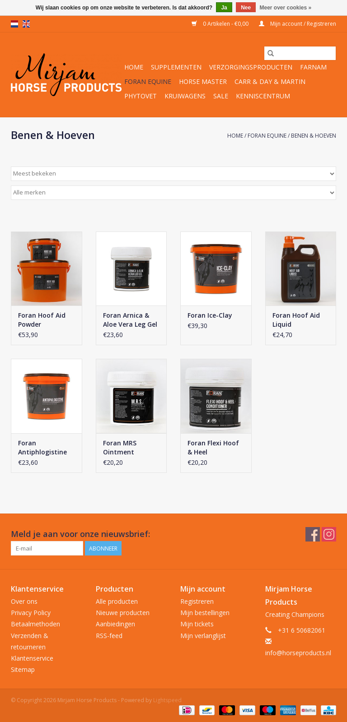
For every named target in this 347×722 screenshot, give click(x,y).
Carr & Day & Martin (269, 81)
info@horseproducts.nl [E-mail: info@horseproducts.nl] (298, 652)
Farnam (313, 67)
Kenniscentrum (263, 96)
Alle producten (117, 601)
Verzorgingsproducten (250, 67)
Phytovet (140, 96)
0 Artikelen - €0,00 (221, 24)
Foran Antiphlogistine (42, 447)
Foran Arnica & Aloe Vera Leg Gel (130, 320)
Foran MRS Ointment (119, 447)
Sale (220, 96)
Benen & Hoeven (313, 135)
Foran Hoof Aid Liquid (296, 320)
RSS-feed (109, 635)
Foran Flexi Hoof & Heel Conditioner (213, 448)
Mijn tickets (197, 624)
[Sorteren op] (173, 174)
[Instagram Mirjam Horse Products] (329, 534)
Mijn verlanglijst (203, 635)
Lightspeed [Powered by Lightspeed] (167, 700)
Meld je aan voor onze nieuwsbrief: (80, 534)
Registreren (197, 601)
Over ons (24, 601)
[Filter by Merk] (173, 192)
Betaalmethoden (35, 624)
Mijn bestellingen (205, 612)
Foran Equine (147, 81)
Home (133, 67)
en (26, 24)
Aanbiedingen (115, 624)
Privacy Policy (31, 612)
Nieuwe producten (123, 612)
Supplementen (176, 67)
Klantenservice (32, 658)
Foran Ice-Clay (210, 315)
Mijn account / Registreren (297, 24)
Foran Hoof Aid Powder (42, 320)
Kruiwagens (185, 96)
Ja (224, 8)
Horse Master (203, 81)
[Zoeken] (300, 53)
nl (14, 24)
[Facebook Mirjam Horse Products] (312, 534)
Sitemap (23, 669)
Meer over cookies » (286, 8)
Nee (246, 8)
